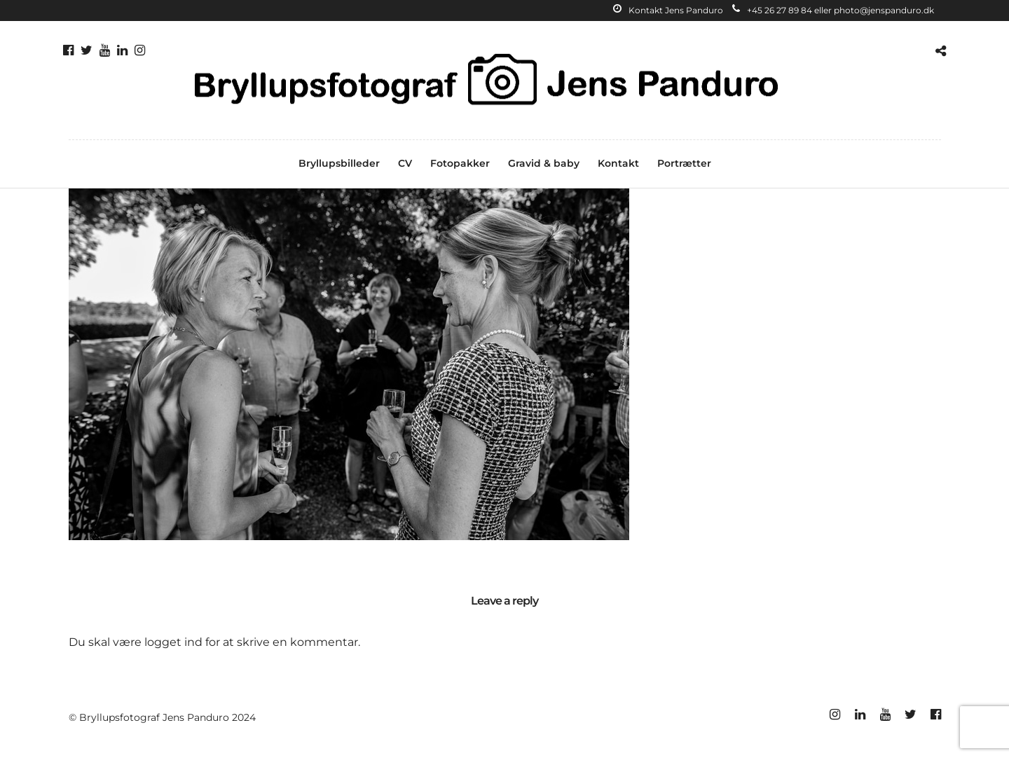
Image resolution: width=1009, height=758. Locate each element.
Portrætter (684, 163)
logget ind (173, 642)
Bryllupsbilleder (339, 163)
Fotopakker (460, 163)
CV (405, 163)
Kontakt (618, 163)
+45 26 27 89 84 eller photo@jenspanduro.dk (833, 10)
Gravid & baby (543, 163)
